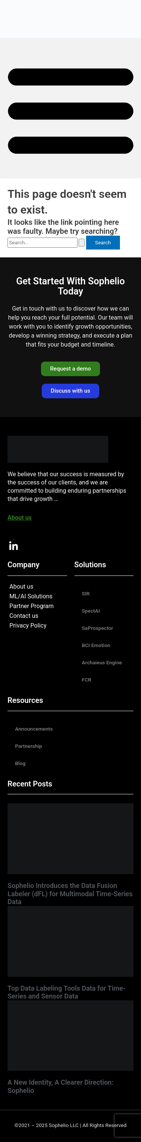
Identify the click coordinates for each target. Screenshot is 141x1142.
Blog (20, 763)
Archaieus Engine (102, 662)
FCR (86, 680)
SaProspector (97, 628)
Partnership (28, 746)
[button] (70, 108)
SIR (86, 593)
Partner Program (31, 606)
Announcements (34, 729)
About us (21, 586)
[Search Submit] (82, 243)
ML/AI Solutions (31, 596)
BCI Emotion (96, 645)
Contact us (23, 615)
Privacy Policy (28, 625)
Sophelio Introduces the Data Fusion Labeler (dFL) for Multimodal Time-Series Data (70, 894)
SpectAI (91, 611)
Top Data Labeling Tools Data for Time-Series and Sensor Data (67, 992)
